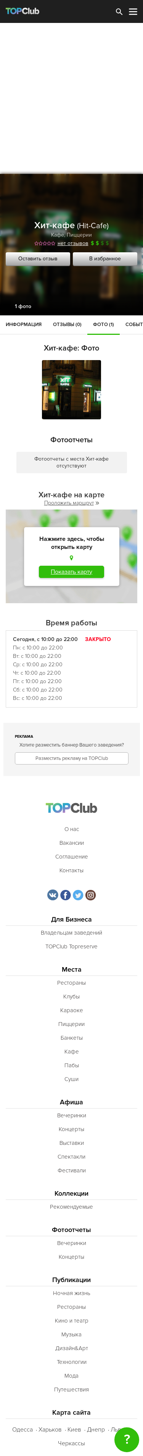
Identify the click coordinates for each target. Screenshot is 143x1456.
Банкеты (72, 1038)
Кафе (57, 235)
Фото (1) (103, 324)
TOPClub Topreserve (71, 946)
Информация (24, 324)
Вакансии (71, 843)
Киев (74, 1429)
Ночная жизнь (71, 1293)
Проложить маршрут (71, 503)
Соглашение (71, 857)
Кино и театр (71, 1321)
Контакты (71, 870)
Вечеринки (71, 1115)
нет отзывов (73, 243)
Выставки (71, 1143)
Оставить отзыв (38, 258)
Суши (71, 1079)
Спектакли (71, 1157)
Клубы (71, 996)
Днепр (96, 1429)
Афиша (71, 1102)
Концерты (71, 1129)
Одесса (22, 1429)
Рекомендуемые (71, 1207)
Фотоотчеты (71, 1230)
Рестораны (71, 983)
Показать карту (71, 572)
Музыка (71, 1334)
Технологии (72, 1362)
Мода (71, 1376)
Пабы (71, 1065)
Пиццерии (79, 235)
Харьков (50, 1429)
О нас (71, 829)
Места (72, 970)
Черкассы (71, 1443)
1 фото (23, 306)
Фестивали (72, 1170)
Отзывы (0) (67, 324)
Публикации (71, 1280)
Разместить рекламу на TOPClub (71, 758)
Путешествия (71, 1389)
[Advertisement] (71, 98)
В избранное (105, 258)
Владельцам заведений (71, 933)
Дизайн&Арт (71, 1348)
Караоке (71, 1010)
